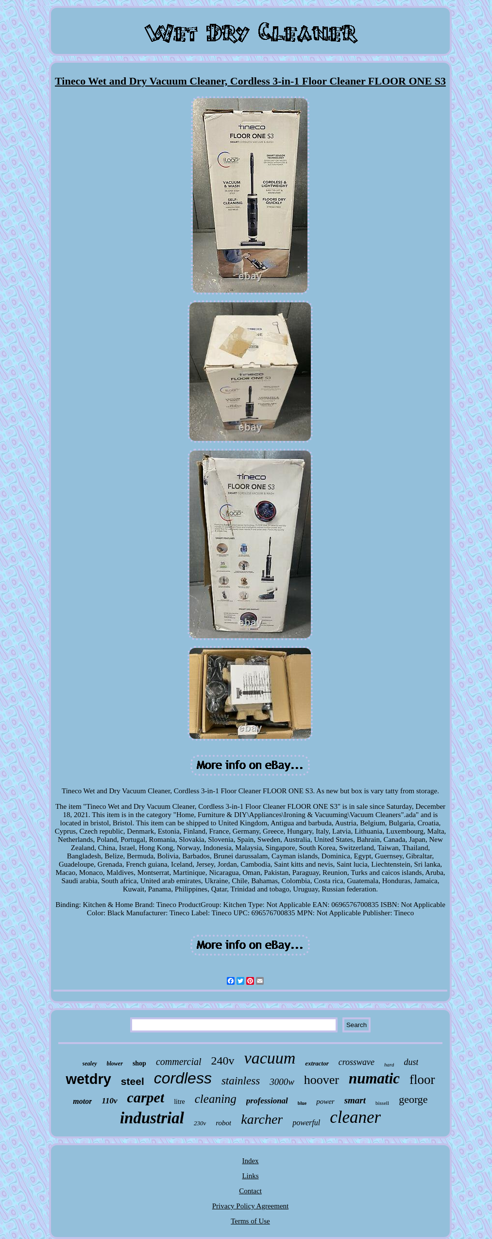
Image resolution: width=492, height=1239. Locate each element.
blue (302, 1103)
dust (411, 1062)
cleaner (355, 1117)
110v (109, 1100)
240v (223, 1060)
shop (139, 1063)
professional (267, 1100)
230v (200, 1123)
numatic (374, 1078)
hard (389, 1064)
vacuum (270, 1058)
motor (82, 1101)
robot (223, 1123)
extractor (316, 1063)
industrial (152, 1118)
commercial (179, 1061)
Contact (250, 1191)
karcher (262, 1119)
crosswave (356, 1062)
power (325, 1101)
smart (355, 1100)
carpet (146, 1097)
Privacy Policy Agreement (250, 1206)
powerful (306, 1122)
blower (115, 1063)
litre (179, 1101)
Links (250, 1176)
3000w (282, 1082)
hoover (321, 1080)
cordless (183, 1078)
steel (132, 1081)
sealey (90, 1063)
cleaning (216, 1098)
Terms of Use (250, 1221)
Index (250, 1161)
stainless (240, 1081)
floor (422, 1079)
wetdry (88, 1079)
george (413, 1099)
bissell (382, 1103)
